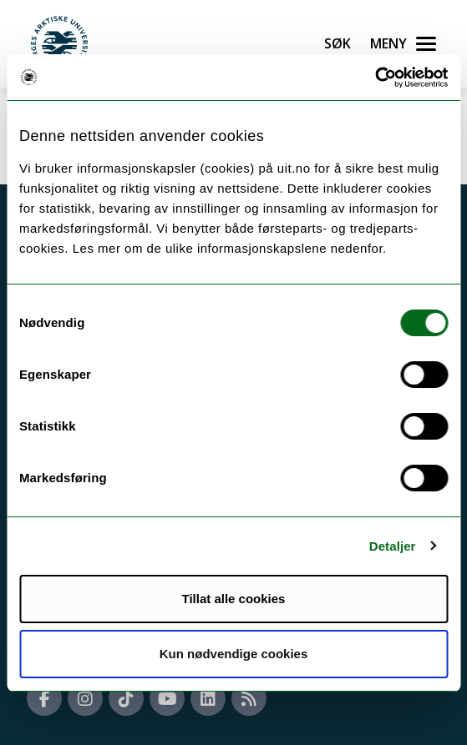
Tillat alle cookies (234, 598)
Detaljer (392, 546)
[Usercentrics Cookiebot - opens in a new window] (375, 77)
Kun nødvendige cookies (234, 654)
